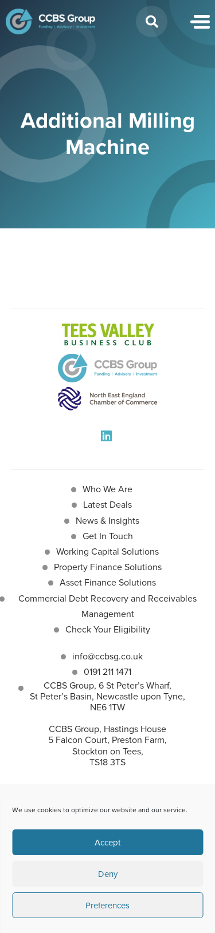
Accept (107, 842)
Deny (108, 874)
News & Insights (107, 520)
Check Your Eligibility (107, 629)
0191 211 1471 (107, 671)
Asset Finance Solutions (108, 582)
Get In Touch (108, 536)
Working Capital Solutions (107, 551)
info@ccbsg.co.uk (107, 656)
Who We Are (107, 489)
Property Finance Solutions (108, 567)
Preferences (107, 905)
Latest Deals (107, 504)
